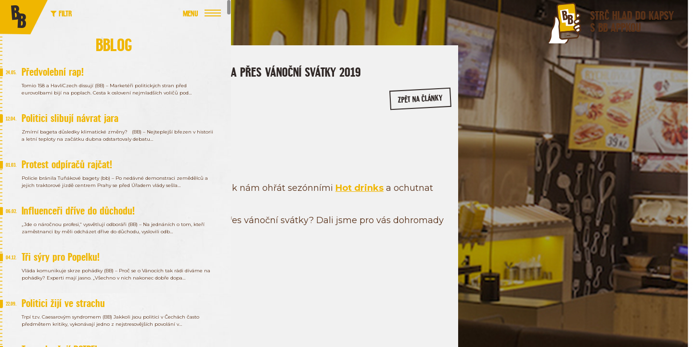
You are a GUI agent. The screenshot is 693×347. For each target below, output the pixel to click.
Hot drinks (230, 212)
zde (227, 270)
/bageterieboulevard (604, 163)
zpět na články (405, 119)
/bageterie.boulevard (530, 163)
